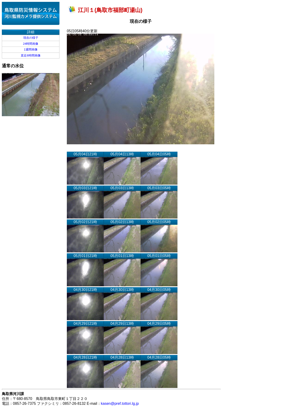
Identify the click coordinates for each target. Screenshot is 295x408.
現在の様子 (30, 37)
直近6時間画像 (30, 55)
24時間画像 (30, 43)
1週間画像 (30, 49)
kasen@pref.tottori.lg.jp (120, 403)
